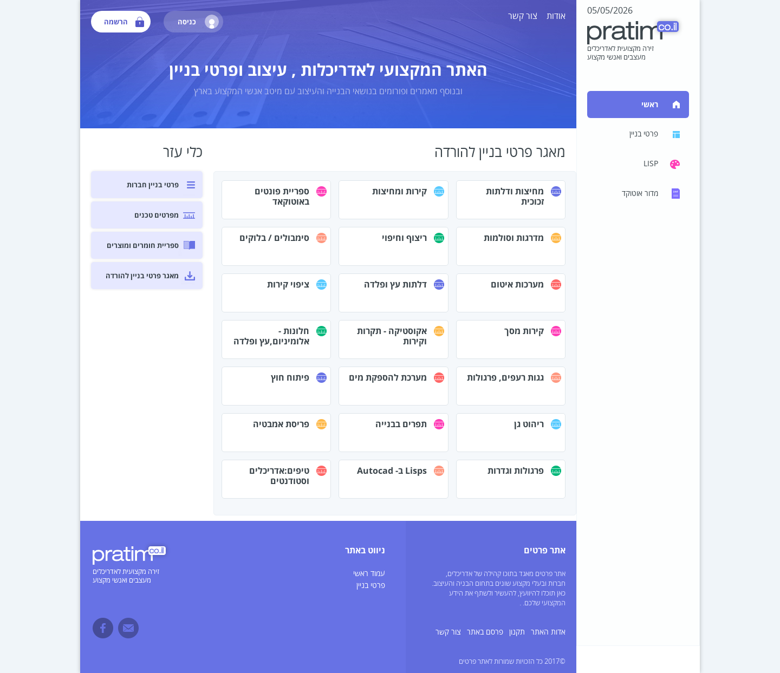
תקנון (517, 632)
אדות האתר (548, 632)
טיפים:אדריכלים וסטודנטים (279, 476)
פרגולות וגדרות (515, 470)
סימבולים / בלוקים (274, 238)
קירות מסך (524, 331)
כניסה (198, 22)
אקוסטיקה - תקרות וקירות (392, 336)
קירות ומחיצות (399, 191)
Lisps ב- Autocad (392, 470)
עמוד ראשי (369, 573)
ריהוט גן (529, 424)
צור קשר (522, 16)
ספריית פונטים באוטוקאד (282, 196)
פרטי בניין (370, 585)
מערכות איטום (517, 284)
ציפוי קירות (288, 284)
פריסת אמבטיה (281, 424)
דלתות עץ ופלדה (395, 284)
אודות (556, 16)
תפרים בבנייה (401, 424)
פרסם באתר (485, 632)
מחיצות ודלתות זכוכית (515, 196)
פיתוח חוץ (290, 377)
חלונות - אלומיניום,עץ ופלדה (271, 336)
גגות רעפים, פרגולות (505, 377)
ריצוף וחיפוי (404, 238)
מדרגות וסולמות (514, 238)
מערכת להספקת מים (388, 377)
